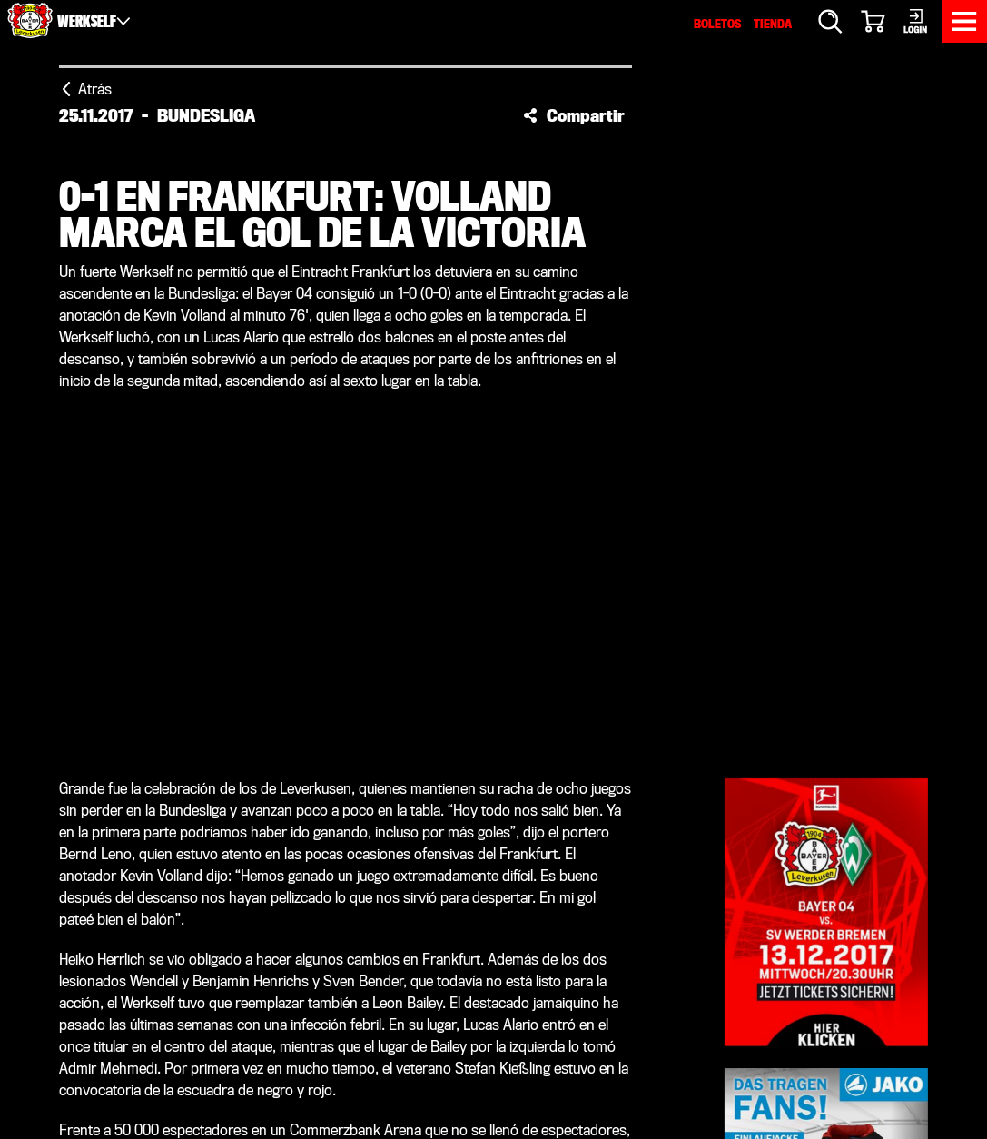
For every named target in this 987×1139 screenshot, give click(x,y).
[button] (574, 115)
